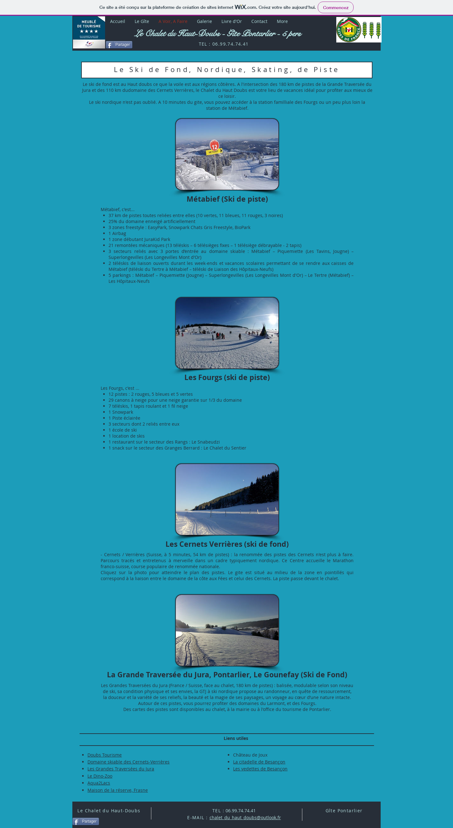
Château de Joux (250, 755)
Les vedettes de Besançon (260, 769)
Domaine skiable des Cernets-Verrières (128, 762)
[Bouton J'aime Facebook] (350, 46)
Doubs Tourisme (104, 755)
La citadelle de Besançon (259, 762)
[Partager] (119, 44)
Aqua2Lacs (98, 783)
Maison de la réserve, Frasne (117, 790)
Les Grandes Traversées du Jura (120, 769)
